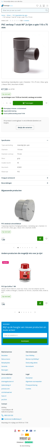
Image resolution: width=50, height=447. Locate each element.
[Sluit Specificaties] (25, 140)
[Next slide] (36, 247)
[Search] (46, 10)
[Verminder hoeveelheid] (3, 103)
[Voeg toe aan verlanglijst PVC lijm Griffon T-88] (46, 303)
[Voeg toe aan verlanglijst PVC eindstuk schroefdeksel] (46, 238)
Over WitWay (30, 355)
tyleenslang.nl (6, 385)
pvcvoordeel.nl (6, 378)
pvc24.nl (4, 400)
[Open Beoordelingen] (25, 183)
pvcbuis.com (5, 389)
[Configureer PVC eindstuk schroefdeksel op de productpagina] (40, 238)
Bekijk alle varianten (25, 128)
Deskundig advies (32, 363)
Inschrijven (25, 341)
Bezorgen (4, 370)
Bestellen (4, 355)
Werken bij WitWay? (32, 359)
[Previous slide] (14, 247)
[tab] (20, 247)
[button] (15, 20)
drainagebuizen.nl (7, 381)
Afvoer (9, 15)
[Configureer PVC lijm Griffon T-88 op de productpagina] (40, 303)
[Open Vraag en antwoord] (25, 177)
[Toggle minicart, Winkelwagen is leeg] (43, 5)
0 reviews (26, 20)
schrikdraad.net (6, 392)
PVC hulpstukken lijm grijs (20, 15)
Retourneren (5, 359)
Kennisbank (30, 366)
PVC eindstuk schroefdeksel (11, 224)
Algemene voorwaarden (34, 381)
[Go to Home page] (7, 6)
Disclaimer (29, 378)
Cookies (28, 389)
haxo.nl (3, 396)
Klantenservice (6, 352)
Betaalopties (5, 363)
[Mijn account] (40, 5)
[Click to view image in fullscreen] (25, 55)
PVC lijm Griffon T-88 (8, 286)
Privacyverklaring (31, 385)
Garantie (4, 366)
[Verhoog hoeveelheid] (10, 103)
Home (3, 15)
